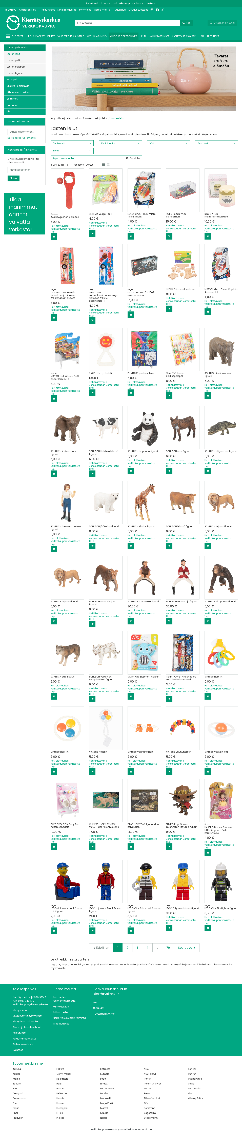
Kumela (104, 1074)
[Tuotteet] (15, 36)
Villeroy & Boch (196, 1098)
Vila (190, 1093)
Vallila (191, 1083)
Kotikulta (105, 1069)
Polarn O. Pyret (152, 1083)
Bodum (17, 1083)
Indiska (60, 1118)
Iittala (59, 1113)
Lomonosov (107, 1088)
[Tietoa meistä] (103, 10)
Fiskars (60, 1069)
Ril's (146, 1103)
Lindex (104, 1083)
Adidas (16, 1074)
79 (168, 948)
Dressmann (19, 1098)
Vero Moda (194, 1088)
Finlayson (18, 1118)
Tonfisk (192, 1069)
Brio (15, 1088)
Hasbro (60, 1088)
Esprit (16, 1108)
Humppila (62, 1108)
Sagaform (150, 1113)
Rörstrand (149, 1108)
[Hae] (186, 23)
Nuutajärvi (150, 1074)
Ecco (15, 1103)
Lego (103, 1078)
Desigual (18, 1093)
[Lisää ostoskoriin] (54, 236)
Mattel (104, 1108)
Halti (59, 1083)
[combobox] (134, 23)
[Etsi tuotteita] (134, 23)
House (60, 1103)
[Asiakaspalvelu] (29, 10)
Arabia (16, 1078)
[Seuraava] (186, 947)
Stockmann (151, 1118)
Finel (15, 1113)
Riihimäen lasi (152, 1098)
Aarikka (17, 1069)
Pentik (147, 1078)
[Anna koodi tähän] (25, 170)
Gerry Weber (63, 1074)
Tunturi (192, 1074)
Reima (147, 1093)
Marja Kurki (106, 1103)
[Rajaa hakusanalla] (96, 158)
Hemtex (61, 1098)
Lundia (104, 1093)
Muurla (104, 1113)
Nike (146, 1069)
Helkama (61, 1093)
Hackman (62, 1078)
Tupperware (195, 1078)
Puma (147, 1088)
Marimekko (106, 1098)
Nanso (104, 1118)
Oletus (91, 164)
